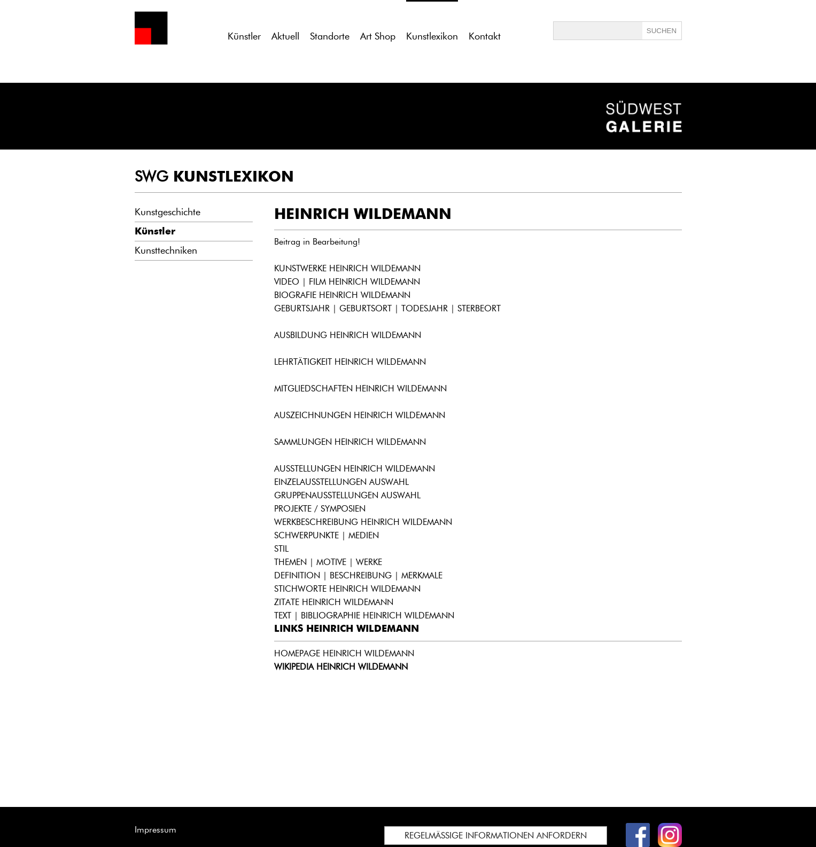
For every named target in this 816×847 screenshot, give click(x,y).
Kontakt (485, 36)
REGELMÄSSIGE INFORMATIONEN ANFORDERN (496, 835)
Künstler (244, 36)
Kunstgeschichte (167, 212)
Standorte (329, 36)
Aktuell (285, 36)
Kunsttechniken (166, 250)
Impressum (155, 830)
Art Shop (377, 36)
